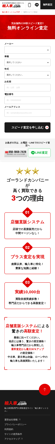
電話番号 (8, 94)
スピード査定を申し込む (27, 127)
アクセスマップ (12, 439)
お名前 (7, 81)
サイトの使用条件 (13, 434)
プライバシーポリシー (15, 424)
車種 (6, 56)
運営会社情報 (11, 419)
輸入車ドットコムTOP (11, 12)
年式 (6, 69)
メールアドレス (12, 107)
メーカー (8, 43)
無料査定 (47, 4)
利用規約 (8, 429)
